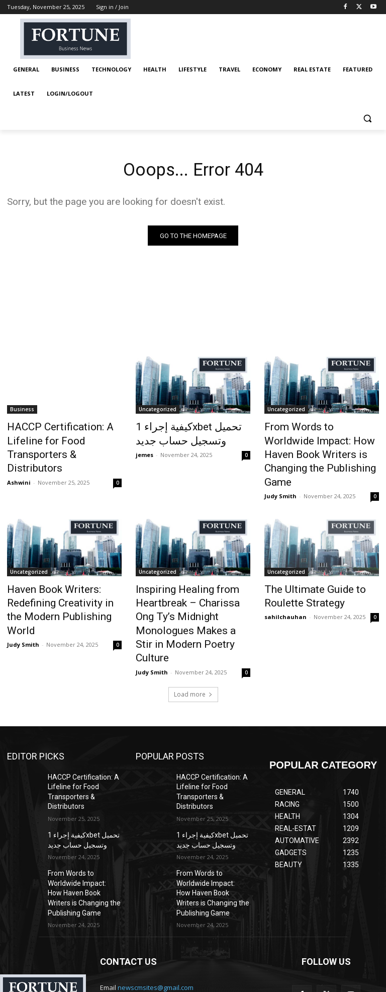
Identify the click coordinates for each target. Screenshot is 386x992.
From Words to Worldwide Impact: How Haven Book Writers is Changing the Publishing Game (314, 445)
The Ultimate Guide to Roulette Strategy (305, 572)
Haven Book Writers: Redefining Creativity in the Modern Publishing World (57, 578)
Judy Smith (280, 474)
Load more (193, 645)
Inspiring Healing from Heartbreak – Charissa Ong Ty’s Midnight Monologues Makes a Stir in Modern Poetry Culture (192, 589)
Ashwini (19, 463)
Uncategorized (157, 411)
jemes (144, 452)
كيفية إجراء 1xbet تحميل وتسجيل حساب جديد (179, 433)
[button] (367, 118)
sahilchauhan (285, 590)
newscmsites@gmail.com (156, 915)
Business (22, 411)
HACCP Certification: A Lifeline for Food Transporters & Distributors (64, 439)
